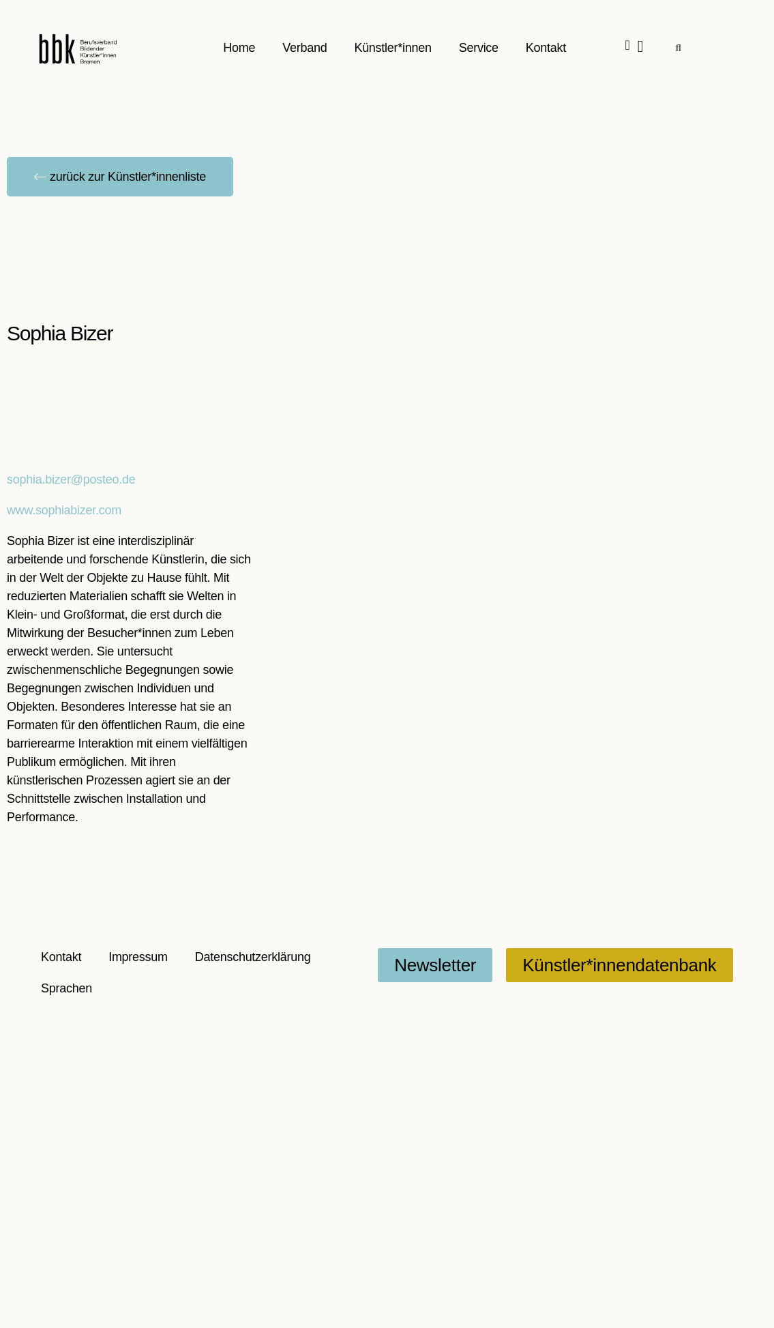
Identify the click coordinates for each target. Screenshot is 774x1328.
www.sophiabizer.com (64, 510)
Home (240, 48)
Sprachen (66, 988)
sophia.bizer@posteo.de (71, 479)
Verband (305, 48)
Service (478, 48)
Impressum (138, 957)
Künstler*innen (393, 48)
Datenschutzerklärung (253, 957)
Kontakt (546, 48)
